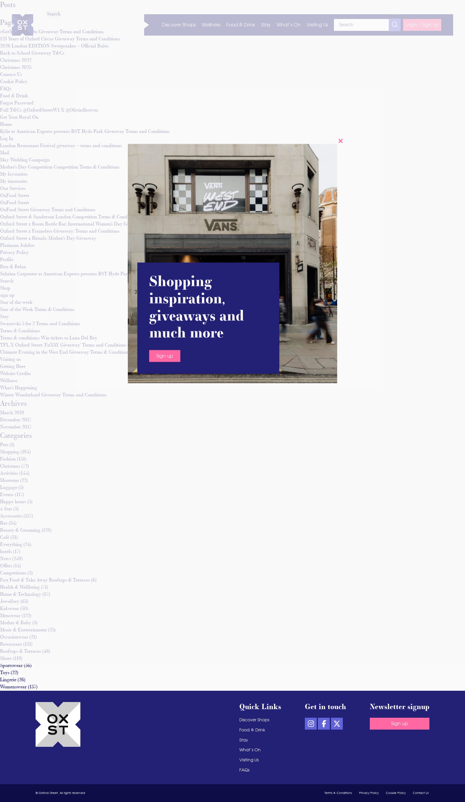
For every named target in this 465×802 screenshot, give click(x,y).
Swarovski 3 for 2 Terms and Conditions (40, 324)
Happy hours (13, 502)
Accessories (11, 516)
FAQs (244, 770)
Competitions (13, 573)
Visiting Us (249, 760)
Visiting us (10, 359)
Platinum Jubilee (17, 245)
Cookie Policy (396, 793)
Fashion (8, 459)
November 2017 (16, 427)
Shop (5, 288)
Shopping (9, 452)
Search (7, 281)
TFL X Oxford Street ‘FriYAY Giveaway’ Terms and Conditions (63, 345)
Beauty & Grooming (20, 530)
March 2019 (12, 413)
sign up (7, 295)
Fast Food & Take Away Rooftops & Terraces (45, 580)
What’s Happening (18, 388)
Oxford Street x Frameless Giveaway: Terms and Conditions (60, 231)
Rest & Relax (13, 267)
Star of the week (16, 302)
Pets (4, 445)
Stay (4, 317)
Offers (6, 566)
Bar (3, 523)
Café (4, 537)
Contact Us (421, 793)
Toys (4, 673)
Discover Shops (254, 720)
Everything (11, 544)
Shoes (6, 658)
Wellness (8, 381)
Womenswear (13, 687)
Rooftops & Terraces (20, 651)
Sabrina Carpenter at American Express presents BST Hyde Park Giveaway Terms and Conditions (98, 274)
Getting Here (13, 366)
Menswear (10, 616)
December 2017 (15, 420)
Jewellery (9, 601)
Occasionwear (14, 637)
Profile (6, 260)
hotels (6, 552)
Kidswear (9, 608)
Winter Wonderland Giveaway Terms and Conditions (53, 395)
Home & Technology (20, 594)
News (5, 559)
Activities (9, 473)
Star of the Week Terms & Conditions (37, 309)
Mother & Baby (15, 623)
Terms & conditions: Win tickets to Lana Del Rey (48, 338)
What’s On (250, 750)
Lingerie (8, 680)
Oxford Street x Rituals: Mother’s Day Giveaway (48, 238)
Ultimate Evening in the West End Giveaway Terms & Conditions (65, 352)
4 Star (6, 509)
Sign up (399, 723)
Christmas (10, 466)
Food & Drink (252, 730)
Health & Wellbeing (20, 587)
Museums (9, 480)
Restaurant (11, 644)
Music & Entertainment (23, 630)
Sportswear (11, 665)
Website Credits (15, 373)
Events (7, 495)
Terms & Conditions (20, 331)
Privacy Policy (14, 252)
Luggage (8, 487)
